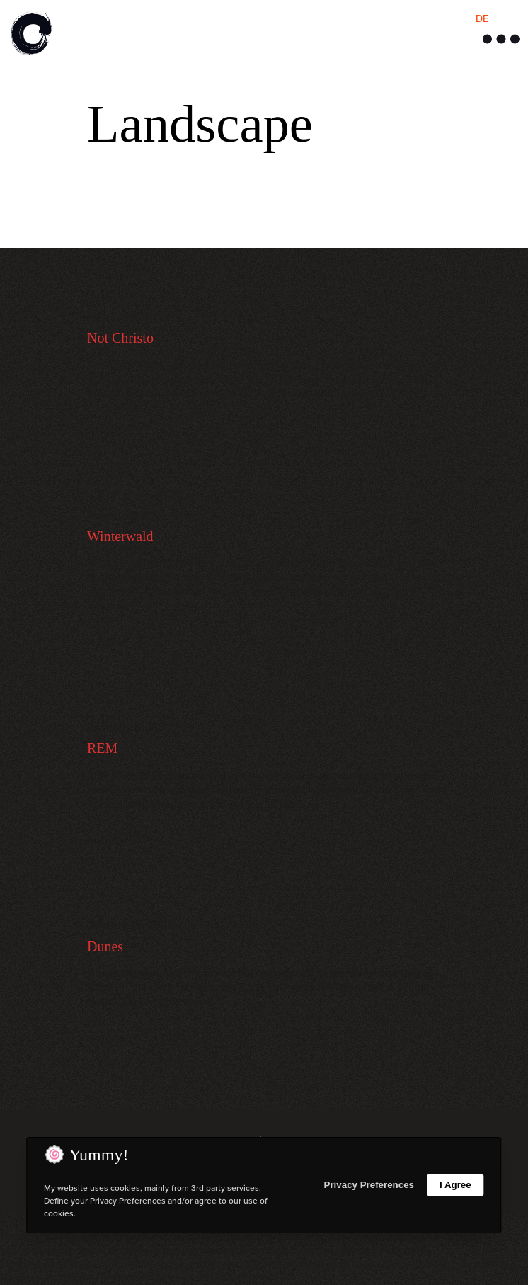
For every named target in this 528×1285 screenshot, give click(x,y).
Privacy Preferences (369, 1184)
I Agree (455, 1184)
